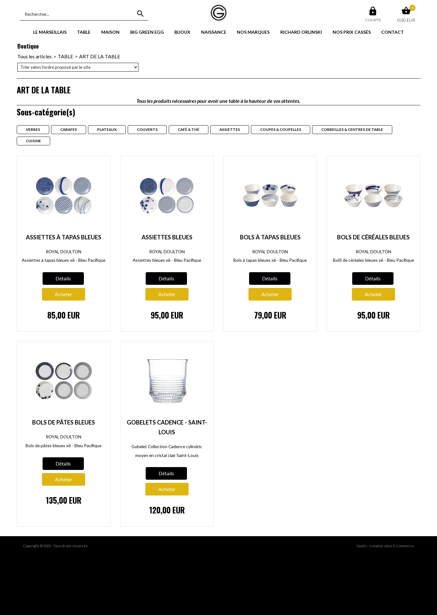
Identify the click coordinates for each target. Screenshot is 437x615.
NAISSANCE (213, 32)
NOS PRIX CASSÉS (352, 32)
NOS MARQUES (253, 32)
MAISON (110, 32)
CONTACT (392, 32)
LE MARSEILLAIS (50, 32)
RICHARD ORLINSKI (301, 32)
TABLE (83, 32)
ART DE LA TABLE (99, 56)
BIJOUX (182, 32)
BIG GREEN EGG (147, 32)
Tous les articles (34, 56)
